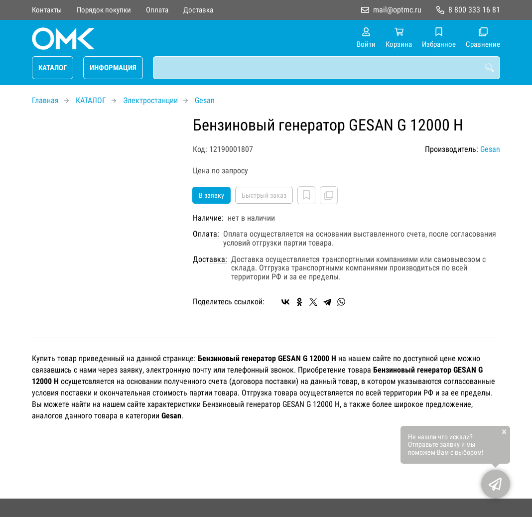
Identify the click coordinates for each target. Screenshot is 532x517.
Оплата (157, 9)
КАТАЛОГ (52, 67)
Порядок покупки (104, 9)
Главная (45, 100)
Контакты (47, 9)
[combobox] (326, 67)
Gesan (205, 100)
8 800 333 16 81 (474, 9)
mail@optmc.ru (397, 9)
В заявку (211, 195)
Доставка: (210, 259)
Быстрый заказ (264, 195)
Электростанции (150, 100)
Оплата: (206, 234)
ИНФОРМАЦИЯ (113, 67)
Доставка (198, 9)
